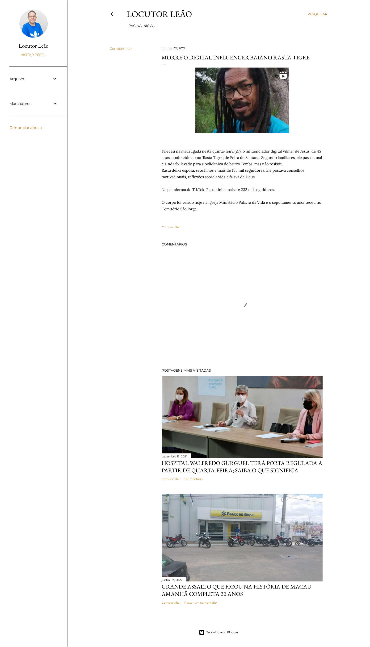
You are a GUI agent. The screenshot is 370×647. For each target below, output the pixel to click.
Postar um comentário (200, 602)
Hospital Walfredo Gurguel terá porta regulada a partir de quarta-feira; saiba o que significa (242, 466)
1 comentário (193, 479)
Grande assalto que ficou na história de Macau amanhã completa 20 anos (236, 590)
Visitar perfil (33, 55)
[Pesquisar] (317, 14)
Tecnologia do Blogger (218, 632)
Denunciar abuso (25, 127)
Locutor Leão (159, 14)
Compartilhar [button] (121, 48)
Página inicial (142, 26)
